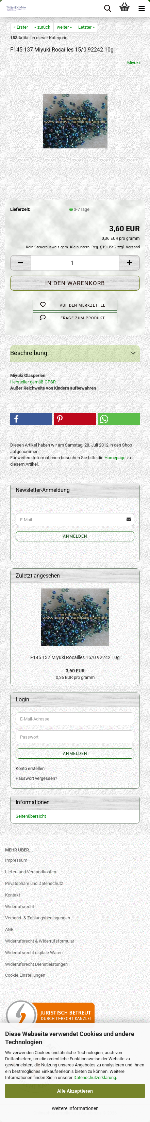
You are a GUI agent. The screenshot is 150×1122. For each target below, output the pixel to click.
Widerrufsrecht (19, 906)
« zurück (42, 27)
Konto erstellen (30, 768)
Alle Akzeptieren (75, 1091)
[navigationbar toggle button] (141, 8)
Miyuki (133, 62)
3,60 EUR (75, 670)
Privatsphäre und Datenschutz (34, 883)
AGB (9, 929)
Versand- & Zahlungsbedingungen (37, 917)
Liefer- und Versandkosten (30, 871)
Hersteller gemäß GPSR (33, 381)
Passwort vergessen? (36, 778)
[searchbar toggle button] (107, 8)
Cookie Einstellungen (25, 975)
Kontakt (12, 895)
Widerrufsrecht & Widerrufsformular (39, 941)
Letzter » (86, 27)
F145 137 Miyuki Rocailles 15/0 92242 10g (75, 657)
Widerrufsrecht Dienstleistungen (36, 964)
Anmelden (75, 536)
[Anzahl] (75, 263)
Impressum (16, 860)
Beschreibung (28, 352)
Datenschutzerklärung (94, 1077)
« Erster (21, 27)
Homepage (115, 457)
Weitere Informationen (75, 1108)
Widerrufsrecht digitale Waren (34, 952)
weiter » (64, 27)
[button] (20, 263)
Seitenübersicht (31, 816)
